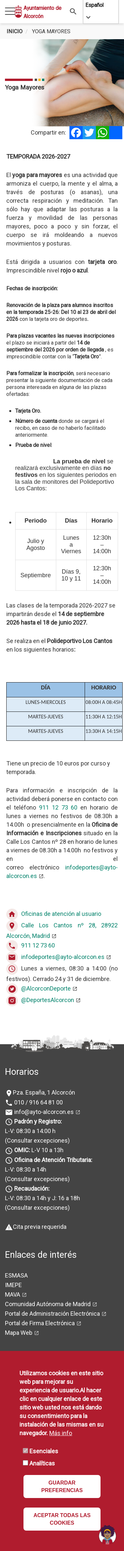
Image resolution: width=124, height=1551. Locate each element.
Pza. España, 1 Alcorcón (44, 1092)
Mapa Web (18, 1332)
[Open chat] (107, 1534)
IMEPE (13, 1284)
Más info (60, 1433)
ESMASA (16, 1275)
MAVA (12, 1294)
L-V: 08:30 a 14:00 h (30, 1130)
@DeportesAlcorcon (47, 999)
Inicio (14, 31)
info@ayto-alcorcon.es (43, 1111)
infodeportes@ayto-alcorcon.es (62, 956)
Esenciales (43, 1451)
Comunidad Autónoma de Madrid (48, 1304)
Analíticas (42, 1463)
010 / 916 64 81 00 (38, 1102)
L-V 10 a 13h (38, 1150)
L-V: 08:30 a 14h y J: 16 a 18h (42, 1198)
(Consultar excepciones (36, 1140)
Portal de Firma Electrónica (40, 1323)
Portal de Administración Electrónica (52, 1313)
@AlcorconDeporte (46, 988)
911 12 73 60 (58, 807)
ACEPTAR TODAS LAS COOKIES (62, 1519)
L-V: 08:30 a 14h (25, 1169)
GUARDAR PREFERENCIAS (62, 1486)
